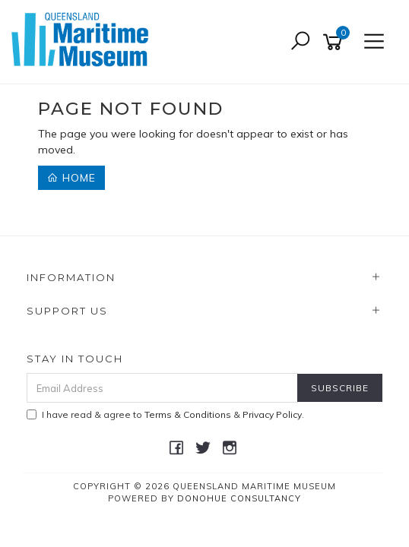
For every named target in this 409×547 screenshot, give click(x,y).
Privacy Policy (272, 414)
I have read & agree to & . (165, 414)
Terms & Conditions (187, 414)
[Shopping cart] (335, 42)
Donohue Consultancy (239, 498)
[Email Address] (162, 388)
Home (71, 178)
